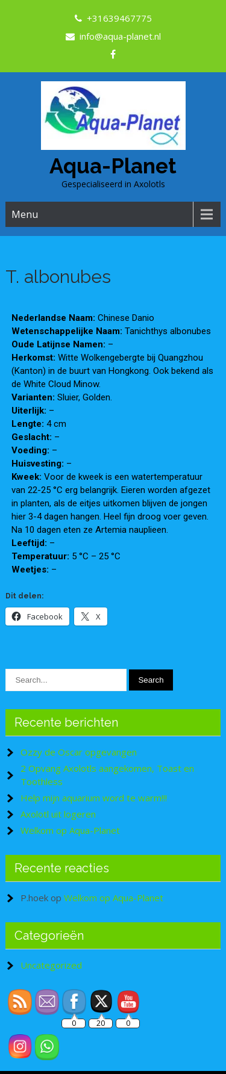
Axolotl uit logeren (58, 814)
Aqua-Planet (113, 166)
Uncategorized (51, 965)
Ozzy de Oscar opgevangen (78, 752)
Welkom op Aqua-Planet (70, 830)
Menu (24, 214)
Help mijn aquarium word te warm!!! (93, 798)
